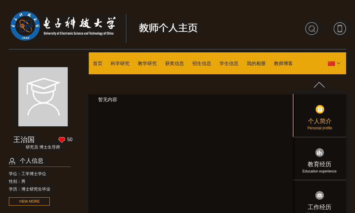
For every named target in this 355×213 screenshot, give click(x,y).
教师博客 (283, 63)
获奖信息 (174, 63)
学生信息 (229, 63)
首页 (97, 63)
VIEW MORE (29, 201)
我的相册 (256, 63)
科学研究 (120, 63)
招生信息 (201, 63)
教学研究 (147, 63)
